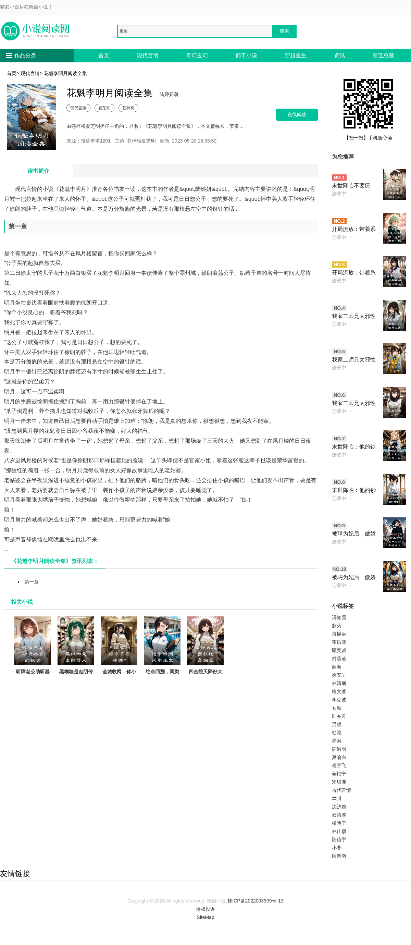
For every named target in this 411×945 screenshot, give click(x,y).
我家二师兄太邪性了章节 (354, 360)
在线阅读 (297, 114)
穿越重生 (296, 55)
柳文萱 (339, 691)
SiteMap (205, 917)
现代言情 (148, 55)
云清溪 (339, 815)
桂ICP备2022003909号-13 (255, 901)
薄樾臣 (339, 634)
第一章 (31, 582)
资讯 (339, 55)
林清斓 (339, 683)
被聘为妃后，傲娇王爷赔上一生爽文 (354, 577)
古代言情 (341, 790)
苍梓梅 (128, 108)
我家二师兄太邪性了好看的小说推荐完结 (354, 316)
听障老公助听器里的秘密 (32, 649)
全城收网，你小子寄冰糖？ (119, 649)
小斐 (336, 847)
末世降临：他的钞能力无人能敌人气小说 (354, 447)
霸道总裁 (383, 55)
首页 (103, 55)
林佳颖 (339, 831)
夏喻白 (339, 757)
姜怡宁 (339, 773)
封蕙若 (339, 658)
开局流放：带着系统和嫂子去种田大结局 (354, 273)
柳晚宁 (339, 823)
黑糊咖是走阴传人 (76, 649)
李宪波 (339, 699)
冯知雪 (339, 617)
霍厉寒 (339, 642)
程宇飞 (339, 765)
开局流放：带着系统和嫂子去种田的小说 (354, 229)
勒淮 (336, 732)
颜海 (336, 667)
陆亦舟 (339, 716)
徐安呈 (339, 675)
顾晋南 (339, 856)
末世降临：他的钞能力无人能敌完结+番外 (354, 490)
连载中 (339, 193)
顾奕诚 (339, 650)
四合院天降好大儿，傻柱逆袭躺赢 (205, 653)
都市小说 (246, 55)
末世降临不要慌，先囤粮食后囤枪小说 (354, 186)
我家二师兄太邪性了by (354, 403)
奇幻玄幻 (197, 55)
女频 (336, 708)
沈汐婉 (339, 806)
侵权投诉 (205, 909)
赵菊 (336, 625)
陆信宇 (339, 839)
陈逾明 (339, 749)
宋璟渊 (339, 782)
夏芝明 (104, 108)
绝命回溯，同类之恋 (162, 649)
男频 (336, 724)
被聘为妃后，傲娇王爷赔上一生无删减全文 (354, 534)
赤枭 (336, 741)
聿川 (336, 798)
